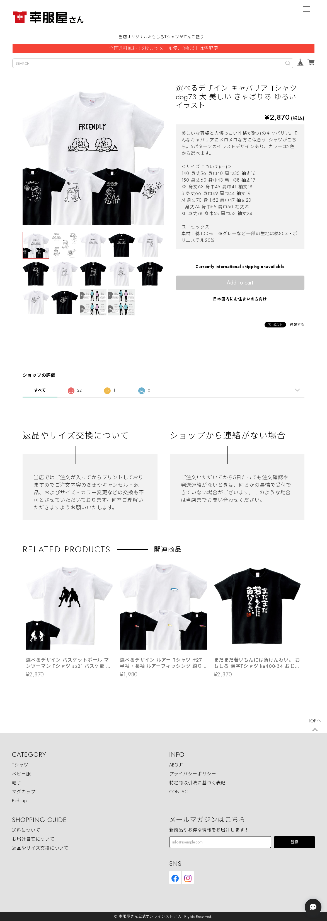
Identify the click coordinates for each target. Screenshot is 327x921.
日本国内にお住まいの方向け (240, 299)
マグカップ (24, 792)
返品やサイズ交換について (40, 848)
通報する (297, 324)
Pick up (19, 800)
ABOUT (176, 765)
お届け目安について (33, 839)
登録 (294, 842)
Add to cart (240, 283)
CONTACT (179, 792)
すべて (40, 390)
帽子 (16, 783)
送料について (26, 830)
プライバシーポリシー (192, 774)
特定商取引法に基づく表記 (197, 783)
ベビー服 (21, 774)
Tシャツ (20, 765)
